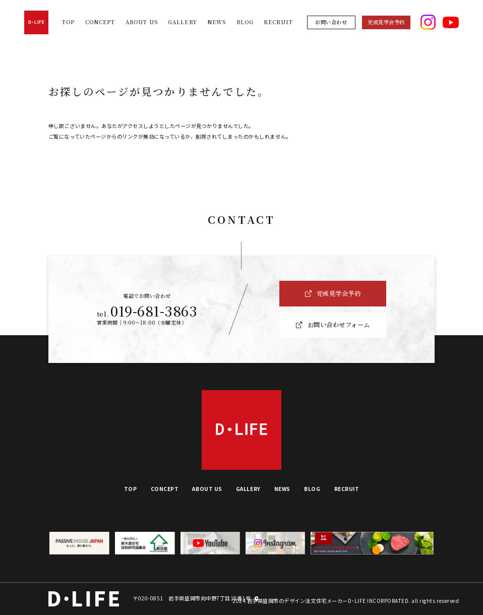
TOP (68, 22)
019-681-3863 (153, 311)
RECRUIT (278, 22)
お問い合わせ (331, 22)
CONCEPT (100, 22)
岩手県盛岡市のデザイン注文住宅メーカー (297, 600)
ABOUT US (142, 22)
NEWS (216, 22)
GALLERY (182, 22)
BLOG (245, 22)
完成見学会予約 (386, 22)
